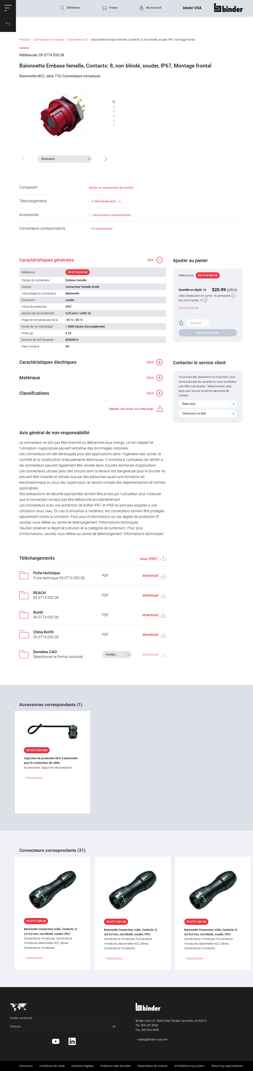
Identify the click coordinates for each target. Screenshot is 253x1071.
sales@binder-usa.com (153, 1039)
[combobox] (65, 159)
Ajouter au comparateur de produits (111, 187)
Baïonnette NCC (78, 39)
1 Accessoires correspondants (111, 215)
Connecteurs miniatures (48, 39)
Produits (24, 39)
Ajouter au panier (208, 332)
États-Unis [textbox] (188, 404)
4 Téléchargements (106, 201)
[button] (8, 8)
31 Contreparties (102, 228)
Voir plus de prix (189, 307)
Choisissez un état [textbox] (194, 413)
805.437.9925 (149, 1025)
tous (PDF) (149, 559)
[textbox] (63, 159)
